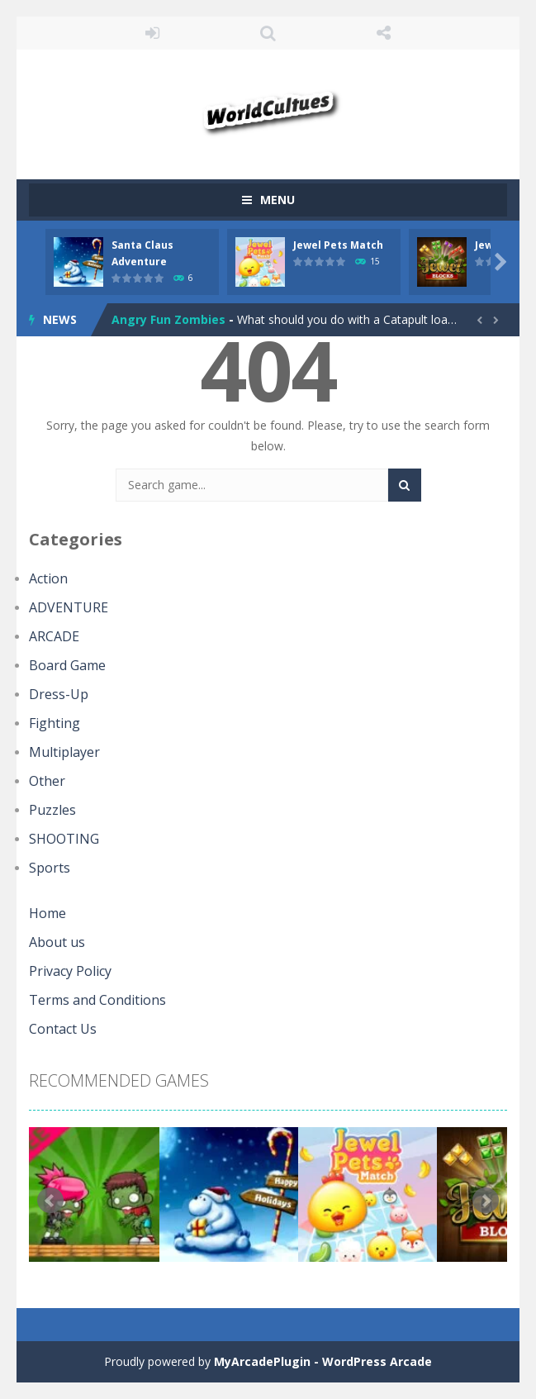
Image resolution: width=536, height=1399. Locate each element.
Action (48, 578)
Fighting (54, 723)
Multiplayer (64, 752)
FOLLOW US (383, 33)
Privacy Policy (70, 971)
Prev (50, 1200)
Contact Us (63, 1029)
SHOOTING (64, 839)
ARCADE (54, 636)
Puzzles (52, 810)
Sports (49, 868)
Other (47, 781)
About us (57, 942)
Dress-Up (58, 694)
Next (485, 1200)
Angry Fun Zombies (168, 319)
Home (47, 913)
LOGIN (152, 33)
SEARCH (268, 33)
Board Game (67, 665)
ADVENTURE (68, 607)
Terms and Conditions (97, 1000)
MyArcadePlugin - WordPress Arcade (323, 1361)
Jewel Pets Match (338, 245)
